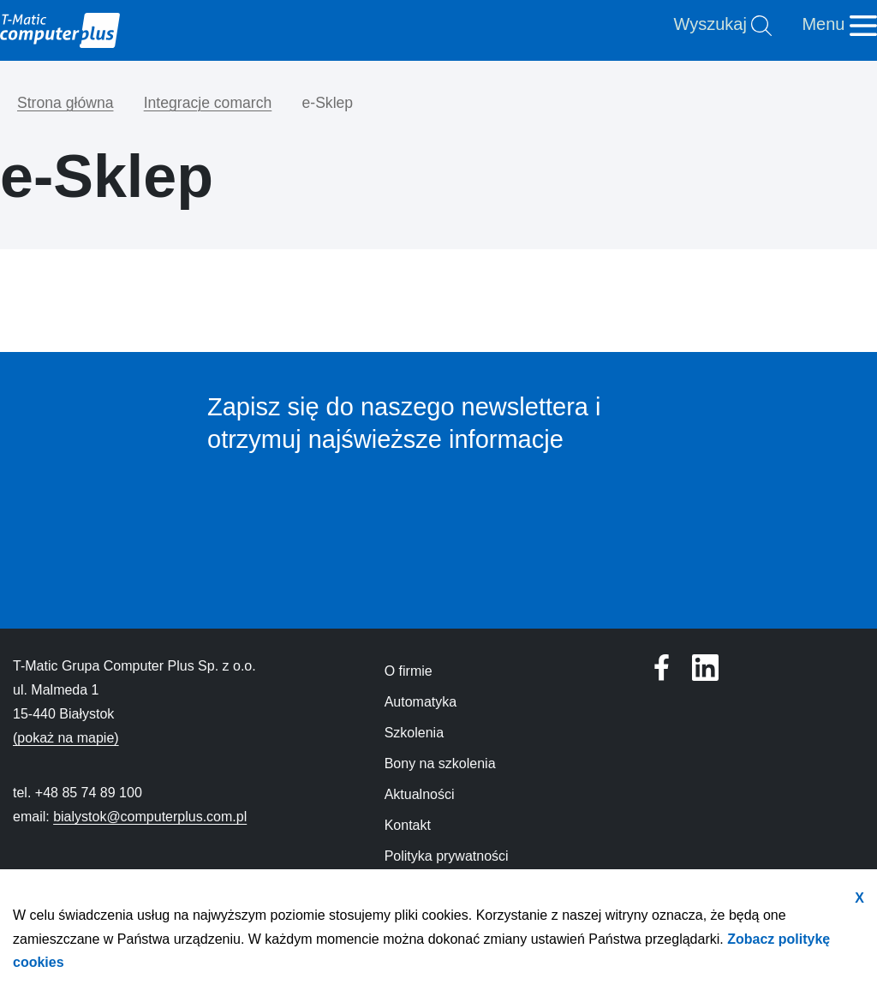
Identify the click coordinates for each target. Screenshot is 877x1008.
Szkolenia (414, 732)
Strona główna (65, 102)
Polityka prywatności (447, 856)
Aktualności (420, 794)
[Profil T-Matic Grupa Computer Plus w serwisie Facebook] (705, 667)
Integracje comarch (208, 102)
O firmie (409, 671)
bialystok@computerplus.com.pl (150, 816)
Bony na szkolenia (440, 763)
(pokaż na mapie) (66, 738)
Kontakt (408, 825)
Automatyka (420, 702)
